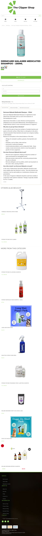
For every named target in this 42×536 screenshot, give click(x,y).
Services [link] (4, 491)
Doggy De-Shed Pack (6, 438)
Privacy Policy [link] (6, 506)
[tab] (5, 108)
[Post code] (21, 93)
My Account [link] (5, 479)
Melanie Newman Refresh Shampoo (10, 466)
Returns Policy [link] (6, 508)
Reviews (24, 107)
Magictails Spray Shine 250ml (8, 355)
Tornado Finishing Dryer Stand (9, 211)
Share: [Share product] (4, 66)
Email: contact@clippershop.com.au (10, 518)
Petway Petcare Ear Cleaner (8, 239)
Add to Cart (21, 77)
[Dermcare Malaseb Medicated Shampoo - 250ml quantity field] (21, 74)
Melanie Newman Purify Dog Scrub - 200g (12, 410)
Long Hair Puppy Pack (7, 327)
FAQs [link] (4, 493)
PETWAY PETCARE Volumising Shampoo (11, 272)
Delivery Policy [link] (6, 513)
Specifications (14, 107)
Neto (10, 533)
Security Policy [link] (6, 511)
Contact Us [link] (5, 496)
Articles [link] (4, 498)
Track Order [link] (5, 481)
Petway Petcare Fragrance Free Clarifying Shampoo (15, 383)
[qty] (21, 89)
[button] (21, 80)
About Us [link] (5, 489)
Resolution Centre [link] (6, 484)
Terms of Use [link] (5, 503)
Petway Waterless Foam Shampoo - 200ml (12, 299)
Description (5, 107)
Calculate (21, 95)
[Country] (21, 91)
